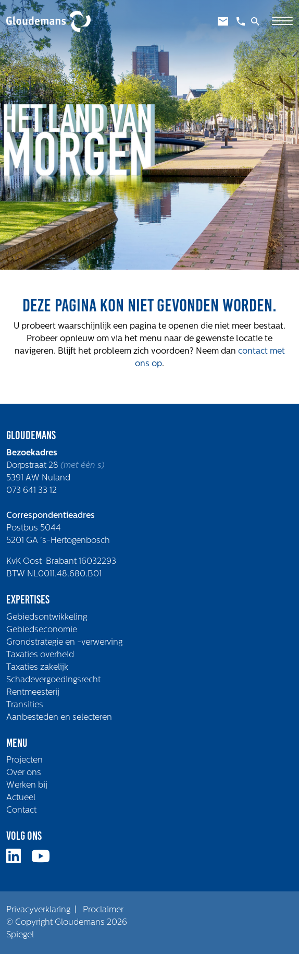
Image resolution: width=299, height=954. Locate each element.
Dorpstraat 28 (33, 466)
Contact (21, 810)
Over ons (23, 773)
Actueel (20, 798)
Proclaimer (103, 910)
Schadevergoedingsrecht (53, 680)
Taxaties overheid (40, 655)
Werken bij (26, 785)
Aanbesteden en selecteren (59, 718)
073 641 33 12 (31, 491)
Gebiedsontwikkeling (46, 617)
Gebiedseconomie (41, 630)
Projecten (24, 760)
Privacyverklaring (38, 910)
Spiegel (20, 935)
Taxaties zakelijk (37, 667)
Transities (24, 705)
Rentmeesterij (32, 693)
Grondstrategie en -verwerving (64, 642)
